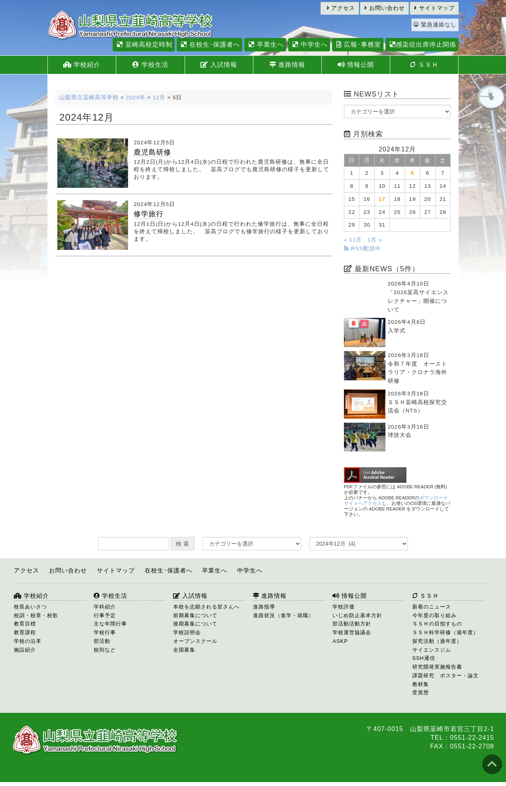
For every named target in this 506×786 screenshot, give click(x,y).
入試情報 (218, 64)
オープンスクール (195, 641)
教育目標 (25, 624)
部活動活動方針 (351, 624)
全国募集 (184, 650)
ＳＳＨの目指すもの (437, 624)
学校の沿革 (28, 641)
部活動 (102, 641)
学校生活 (150, 64)
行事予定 (105, 615)
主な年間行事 (110, 624)
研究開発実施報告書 (437, 667)
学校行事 (105, 632)
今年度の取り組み (434, 615)
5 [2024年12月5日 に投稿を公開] (412, 173)
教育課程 (25, 632)
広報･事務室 (357, 44)
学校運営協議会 (351, 632)
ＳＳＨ (424, 64)
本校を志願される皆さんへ (206, 607)
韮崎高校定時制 (143, 44)
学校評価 (343, 607)
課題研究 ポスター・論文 (445, 675)
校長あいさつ (30, 607)
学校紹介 (81, 64)
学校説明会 (187, 632)
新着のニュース (431, 607)
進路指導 (264, 607)
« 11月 (353, 240)
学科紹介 (105, 607)
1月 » (375, 240)
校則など (105, 650)
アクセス (341, 8)
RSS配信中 (362, 248)
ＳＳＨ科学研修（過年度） (445, 632)
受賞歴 (420, 692)
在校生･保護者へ (209, 44)
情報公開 (356, 64)
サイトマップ (434, 8)
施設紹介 (25, 650)
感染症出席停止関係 (422, 44)
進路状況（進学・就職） (283, 615)
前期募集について (195, 615)
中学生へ (309, 44)
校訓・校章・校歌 (36, 615)
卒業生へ (265, 44)
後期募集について (195, 624)
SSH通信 (423, 658)
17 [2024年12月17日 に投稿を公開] (382, 199)
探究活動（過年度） (437, 641)
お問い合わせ (384, 8)
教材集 (420, 684)
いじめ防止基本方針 (357, 615)
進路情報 (287, 64)
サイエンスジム (431, 650)
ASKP (340, 641)
